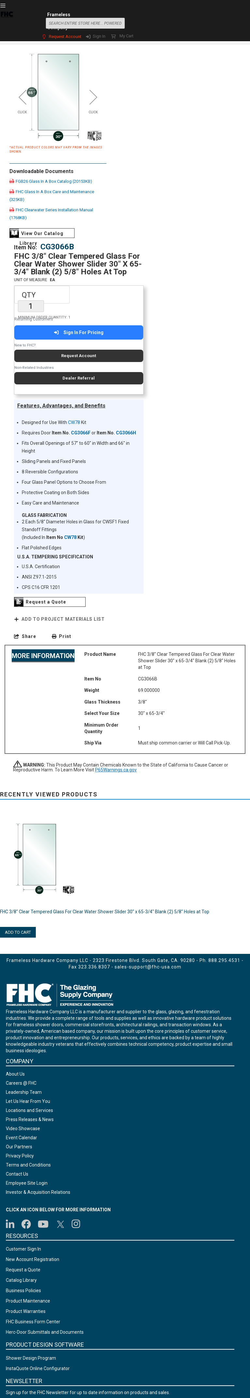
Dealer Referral (78, 378)
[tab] (43, 655)
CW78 (74, 422)
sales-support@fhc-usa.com (148, 966)
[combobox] (85, 23)
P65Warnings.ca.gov (116, 770)
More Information (43, 656)
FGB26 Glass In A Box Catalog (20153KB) (50, 181)
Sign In (99, 36)
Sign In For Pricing (79, 333)
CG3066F (80, 432)
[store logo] (7, 22)
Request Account (65, 36)
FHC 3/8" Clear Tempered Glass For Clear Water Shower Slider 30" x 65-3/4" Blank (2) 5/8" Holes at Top (104, 911)
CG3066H (126, 432)
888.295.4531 (224, 960)
